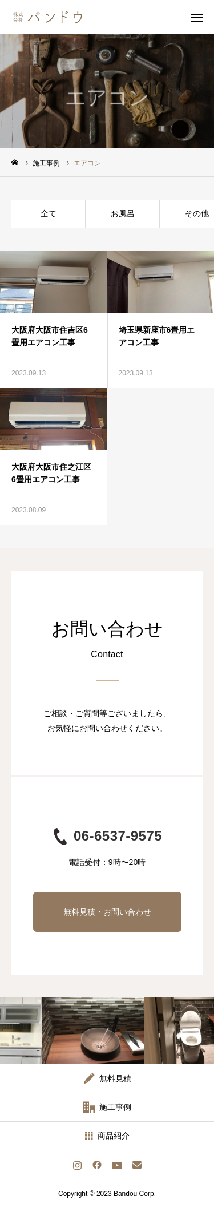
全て (48, 213)
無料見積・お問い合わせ (107, 911)
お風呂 (123, 213)
